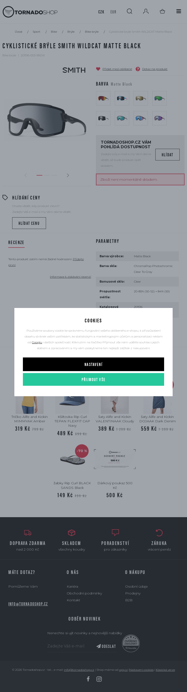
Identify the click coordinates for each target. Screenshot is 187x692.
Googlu (37, 342)
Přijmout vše (93, 379)
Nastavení (93, 364)
